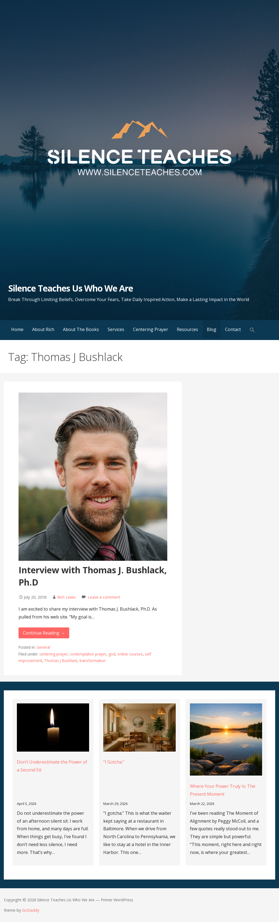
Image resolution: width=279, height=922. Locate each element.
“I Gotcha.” (113, 762)
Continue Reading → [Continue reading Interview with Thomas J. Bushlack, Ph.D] (44, 633)
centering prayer (54, 654)
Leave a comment (104, 597)
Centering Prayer (150, 329)
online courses (130, 654)
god (111, 654)
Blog (211, 329)
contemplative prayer (88, 654)
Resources (187, 329)
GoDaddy (30, 910)
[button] (252, 330)
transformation (93, 660)
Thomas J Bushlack (60, 660)
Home (17, 329)
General (43, 647)
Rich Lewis (66, 597)
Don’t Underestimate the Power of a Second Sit (52, 766)
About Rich (43, 329)
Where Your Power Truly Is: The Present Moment (222, 790)
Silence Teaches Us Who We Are (70, 288)
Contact (233, 329)
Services (116, 329)
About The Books (81, 329)
